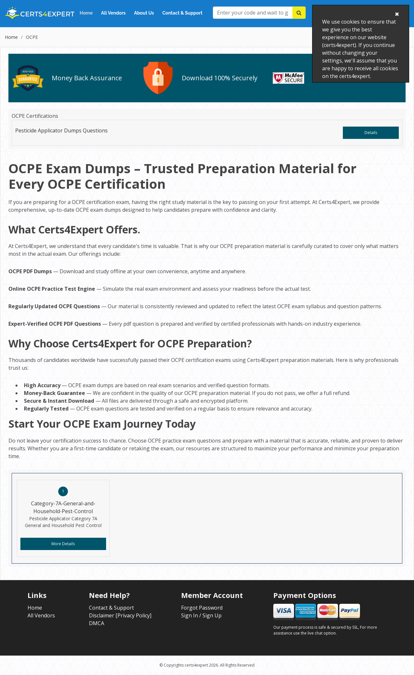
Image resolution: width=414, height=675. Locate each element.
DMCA (96, 623)
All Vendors (113, 13)
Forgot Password (202, 607)
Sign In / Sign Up (201, 615)
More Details (63, 543)
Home (86, 13)
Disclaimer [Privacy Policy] (120, 615)
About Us (144, 13)
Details (371, 132)
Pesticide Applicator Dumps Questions (61, 130)
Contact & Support (182, 13)
